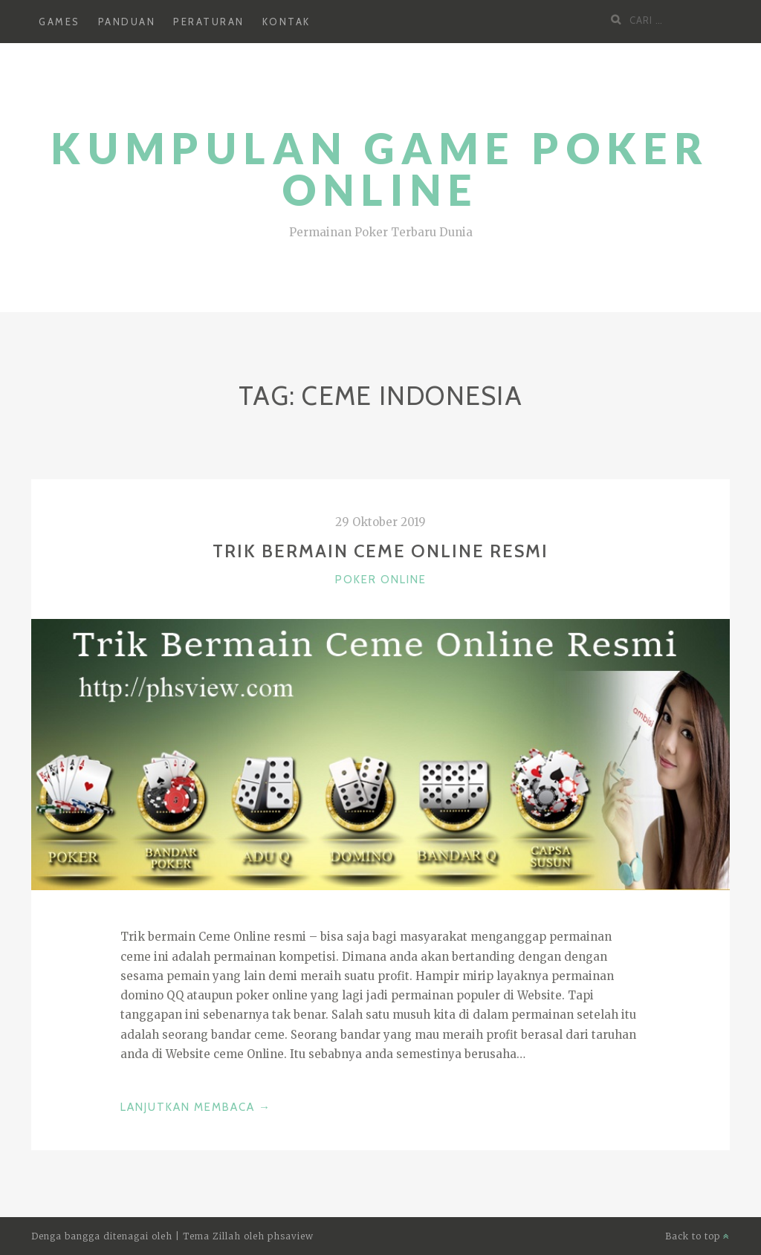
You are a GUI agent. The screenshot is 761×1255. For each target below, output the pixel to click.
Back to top (697, 1236)
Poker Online (381, 579)
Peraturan (209, 21)
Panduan (127, 21)
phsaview (291, 1236)
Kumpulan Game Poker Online (380, 169)
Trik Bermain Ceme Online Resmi (380, 551)
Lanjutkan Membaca (195, 1107)
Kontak (286, 21)
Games (59, 21)
